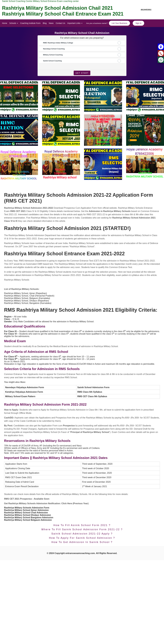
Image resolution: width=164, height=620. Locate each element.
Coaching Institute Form (30, 23)
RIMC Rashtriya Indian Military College (58, 43)
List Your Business (119, 23)
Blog (45, 23)
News (51, 23)
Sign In (138, 23)
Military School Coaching (53, 55)
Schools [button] (13, 23)
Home (4, 23)
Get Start (81, 73)
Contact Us (60, 23)
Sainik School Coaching (52, 61)
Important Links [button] (74, 23)
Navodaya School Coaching (54, 49)
